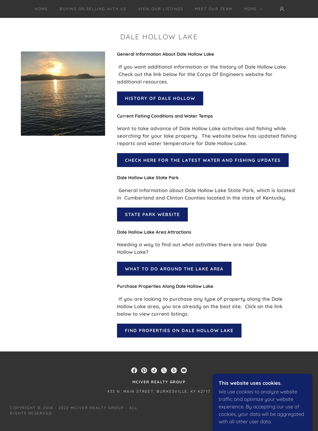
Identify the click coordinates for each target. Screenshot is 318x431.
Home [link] (41, 8)
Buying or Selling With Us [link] (93, 8)
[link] (134, 370)
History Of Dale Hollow (160, 98)
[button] (251, 9)
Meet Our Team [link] (214, 8)
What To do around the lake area (174, 269)
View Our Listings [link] (160, 8)
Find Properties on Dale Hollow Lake (179, 330)
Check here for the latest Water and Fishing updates (203, 160)
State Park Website (152, 214)
